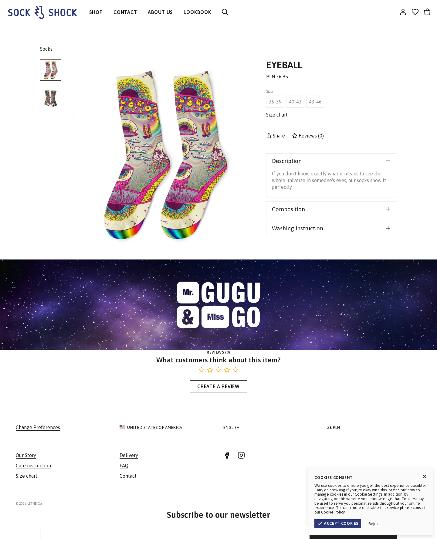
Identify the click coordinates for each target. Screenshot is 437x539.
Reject (403, 523)
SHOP (96, 12)
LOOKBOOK (197, 12)
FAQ (124, 465)
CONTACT (125, 12)
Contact (128, 476)
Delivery (129, 455)
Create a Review (218, 386)
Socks (46, 49)
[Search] (225, 12)
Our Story (26, 455)
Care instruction (33, 465)
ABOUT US (160, 12)
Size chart (26, 476)
